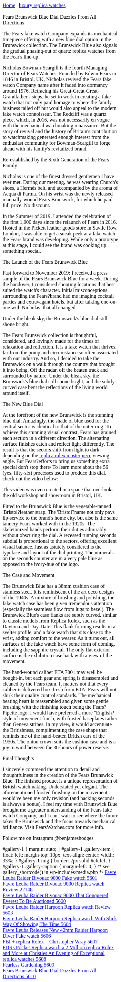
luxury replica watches (42, 5)
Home (9, 5)
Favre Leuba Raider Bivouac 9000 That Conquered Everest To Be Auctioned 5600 (55, 898)
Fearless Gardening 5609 (28, 965)
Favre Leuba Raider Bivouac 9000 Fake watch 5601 (59, 875)
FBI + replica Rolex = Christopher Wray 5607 (50, 941)
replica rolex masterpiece (65, 455)
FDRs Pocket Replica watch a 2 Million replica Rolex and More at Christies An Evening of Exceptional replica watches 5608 (58, 953)
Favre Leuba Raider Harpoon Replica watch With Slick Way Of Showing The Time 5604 (60, 921)
